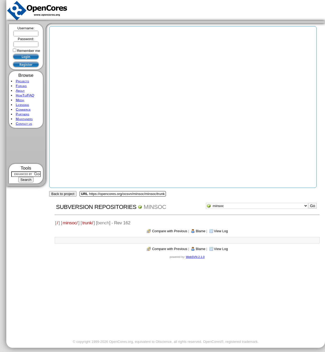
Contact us (24, 124)
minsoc (155, 207)
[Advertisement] (26, 145)
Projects (22, 81)
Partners (22, 114)
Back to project (62, 194)
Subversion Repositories (96, 207)
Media (20, 100)
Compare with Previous (169, 231)
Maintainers (24, 119)
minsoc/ (70, 222)
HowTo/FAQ (25, 95)
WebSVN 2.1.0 (195, 256)
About (20, 91)
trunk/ (87, 222)
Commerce (23, 109)
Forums (21, 86)
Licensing (22, 105)
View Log (221, 231)
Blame (200, 231)
